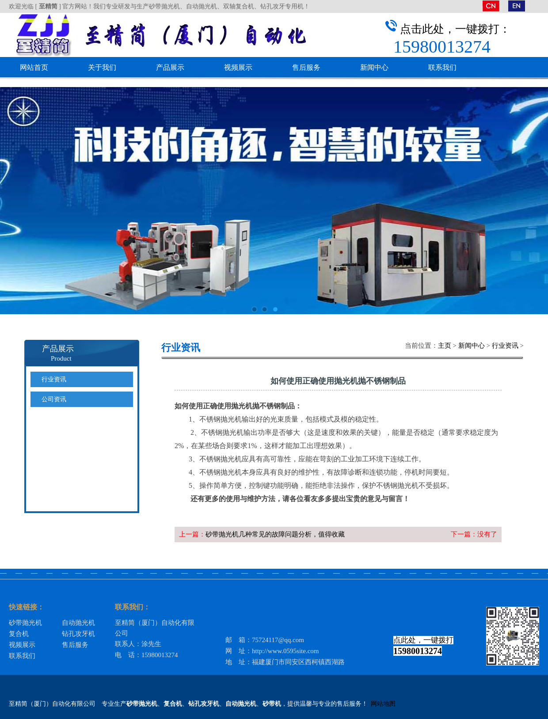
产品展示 (170, 67)
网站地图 (383, 703)
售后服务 (306, 67)
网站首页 (34, 67)
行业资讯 (505, 345)
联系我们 (442, 67)
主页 (444, 345)
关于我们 (102, 67)
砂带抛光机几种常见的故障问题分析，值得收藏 (275, 534)
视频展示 (238, 67)
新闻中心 (374, 67)
